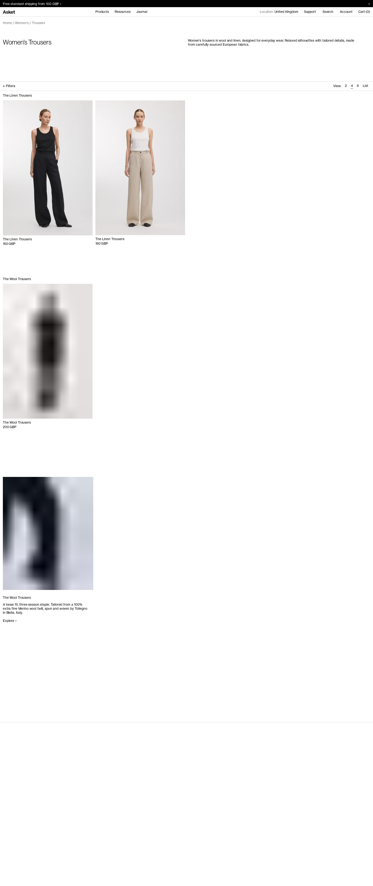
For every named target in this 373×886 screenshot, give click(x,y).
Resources (123, 12)
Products (102, 12)
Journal (141, 12)
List (365, 86)
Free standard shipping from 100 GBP (32, 4)
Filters (9, 86)
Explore (9, 621)
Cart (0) (364, 12)
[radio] (346, 86)
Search (328, 12)
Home (7, 23)
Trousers (38, 23)
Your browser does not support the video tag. (279, 590)
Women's (22, 23)
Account (346, 12)
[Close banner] (367, 3)
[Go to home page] (9, 11)
